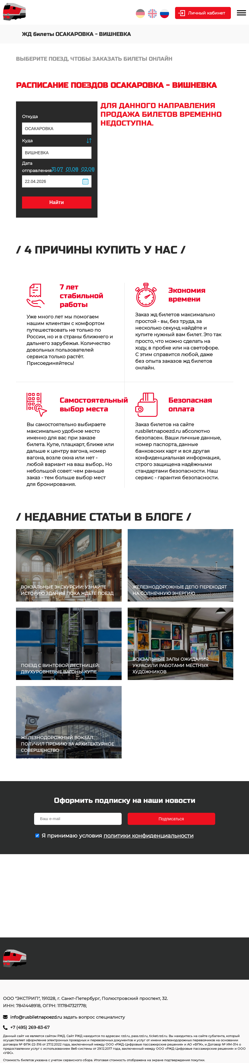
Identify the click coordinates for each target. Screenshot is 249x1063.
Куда (27, 140)
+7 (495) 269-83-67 (29, 1027)
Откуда (30, 116)
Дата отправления (36, 170)
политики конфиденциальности (148, 835)
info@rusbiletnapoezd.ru (36, 1017)
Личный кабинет (206, 13)
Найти (56, 202)
